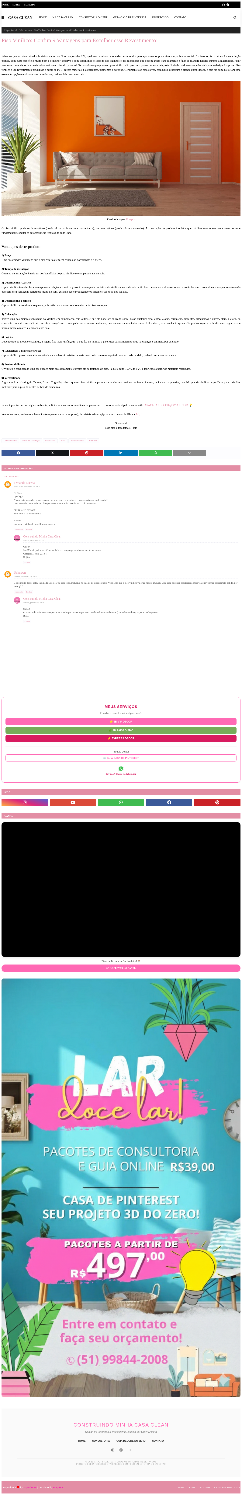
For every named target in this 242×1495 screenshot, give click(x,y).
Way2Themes (30, 1487)
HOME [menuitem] (43, 17)
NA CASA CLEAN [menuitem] (63, 17)
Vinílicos (93, 440)
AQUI (139, 414)
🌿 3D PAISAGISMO (121, 729)
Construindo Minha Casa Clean (42, 536)
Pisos (63, 440)
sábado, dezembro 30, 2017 (34, 540)
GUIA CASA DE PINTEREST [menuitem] (129, 17)
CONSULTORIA (101, 1440)
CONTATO (158, 1440)
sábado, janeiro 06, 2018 (33, 602)
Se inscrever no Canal (121, 968)
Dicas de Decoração (31, 440)
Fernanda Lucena (24, 482)
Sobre (16, 4)
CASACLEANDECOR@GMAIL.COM (165, 405)
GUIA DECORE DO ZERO (131, 1440)
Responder (19, 530)
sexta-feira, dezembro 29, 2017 (27, 486)
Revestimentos (77, 440)
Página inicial (10, 30)
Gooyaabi (58, 1487)
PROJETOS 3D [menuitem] (160, 17)
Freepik (130, 219)
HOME (82, 1440)
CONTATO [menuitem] (180, 17)
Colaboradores (25, 30)
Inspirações (50, 440)
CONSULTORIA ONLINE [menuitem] (93, 17)
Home (5, 4)
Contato (29, 4)
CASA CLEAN (20, 18)
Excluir (29, 530)
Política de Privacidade (226, 1487)
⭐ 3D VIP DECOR (121, 721)
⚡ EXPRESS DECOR (121, 737)
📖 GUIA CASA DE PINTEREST (121, 758)
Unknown (20, 572)
